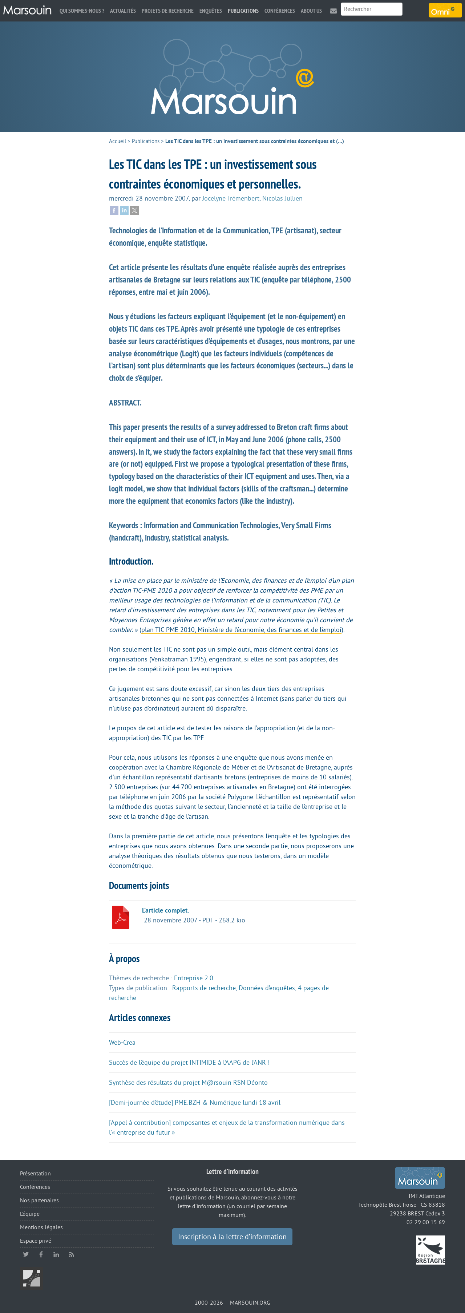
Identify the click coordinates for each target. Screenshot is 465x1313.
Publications (243, 11)
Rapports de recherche (204, 988)
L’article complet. (165, 910)
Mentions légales (41, 1227)
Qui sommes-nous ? (82, 11)
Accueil (117, 141)
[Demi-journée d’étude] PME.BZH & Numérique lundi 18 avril (194, 1102)
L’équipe (30, 1214)
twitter (26, 1254)
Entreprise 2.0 (193, 978)
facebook (41, 1254)
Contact (333, 10)
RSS (71, 1254)
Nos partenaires (39, 1200)
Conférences (279, 11)
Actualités (123, 11)
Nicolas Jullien (282, 198)
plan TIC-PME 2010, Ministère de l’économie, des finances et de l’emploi (241, 629)
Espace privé (35, 1241)
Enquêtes (210, 11)
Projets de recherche (168, 11)
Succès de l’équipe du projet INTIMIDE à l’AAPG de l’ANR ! (189, 1062)
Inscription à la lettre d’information (232, 1237)
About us (311, 11)
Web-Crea (122, 1042)
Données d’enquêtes (267, 988)
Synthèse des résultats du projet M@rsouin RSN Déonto (188, 1082)
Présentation (35, 1173)
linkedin (56, 1254)
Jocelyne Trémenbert (230, 198)
